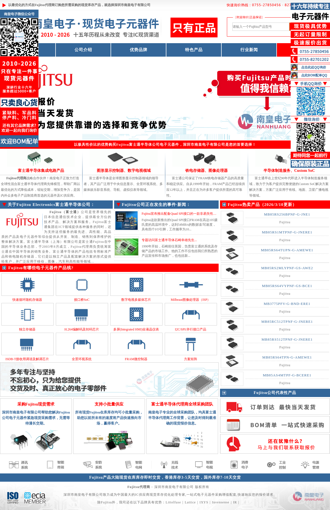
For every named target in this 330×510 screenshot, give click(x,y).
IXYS (203, 502)
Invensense (220, 502)
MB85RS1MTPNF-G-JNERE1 (287, 232)
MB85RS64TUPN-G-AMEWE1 (287, 250)
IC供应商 (142, 495)
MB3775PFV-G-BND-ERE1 (287, 304)
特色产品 (194, 50)
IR (235, 502)
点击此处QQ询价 (313, 67)
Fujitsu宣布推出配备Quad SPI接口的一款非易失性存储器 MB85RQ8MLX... (195, 214)
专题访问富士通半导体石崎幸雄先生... (169, 240)
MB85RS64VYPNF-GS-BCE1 (287, 286)
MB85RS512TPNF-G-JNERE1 (287, 339)
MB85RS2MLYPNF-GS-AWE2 (287, 268)
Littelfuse (173, 502)
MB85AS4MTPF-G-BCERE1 (287, 375)
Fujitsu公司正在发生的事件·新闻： (156, 204)
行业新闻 (249, 50)
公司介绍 (83, 50)
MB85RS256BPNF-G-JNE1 (287, 214)
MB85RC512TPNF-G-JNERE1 (287, 321)
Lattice (190, 502)
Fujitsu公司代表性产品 (275, 393)
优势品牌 (138, 50)
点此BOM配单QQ (314, 75)
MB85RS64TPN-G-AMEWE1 (287, 357)
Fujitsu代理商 (45, 5)
